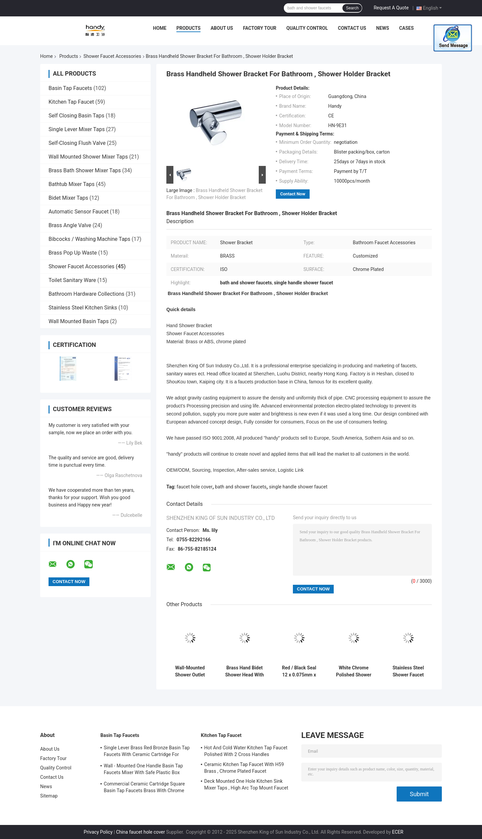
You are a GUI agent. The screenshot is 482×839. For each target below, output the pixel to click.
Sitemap (49, 796)
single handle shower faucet (298, 486)
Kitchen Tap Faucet (71, 102)
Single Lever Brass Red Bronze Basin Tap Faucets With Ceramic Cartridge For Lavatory (147, 752)
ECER (397, 832)
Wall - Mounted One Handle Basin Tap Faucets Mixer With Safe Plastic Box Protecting (143, 770)
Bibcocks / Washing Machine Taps (89, 239)
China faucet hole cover (140, 832)
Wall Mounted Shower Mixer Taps (88, 157)
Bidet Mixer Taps (68, 198)
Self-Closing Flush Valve (77, 143)
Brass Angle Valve (70, 225)
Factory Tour (259, 28)
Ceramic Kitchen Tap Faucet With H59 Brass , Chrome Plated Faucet (244, 768)
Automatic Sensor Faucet (78, 211)
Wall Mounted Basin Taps (79, 321)
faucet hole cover (195, 486)
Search (352, 8)
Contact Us (352, 28)
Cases (406, 28)
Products (188, 28)
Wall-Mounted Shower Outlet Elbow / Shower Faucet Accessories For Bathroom (190, 671)
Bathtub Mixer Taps (72, 184)
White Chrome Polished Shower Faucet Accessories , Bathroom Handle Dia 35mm (353, 671)
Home (159, 28)
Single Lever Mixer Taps (77, 129)
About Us (222, 28)
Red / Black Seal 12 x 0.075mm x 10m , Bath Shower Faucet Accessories (299, 671)
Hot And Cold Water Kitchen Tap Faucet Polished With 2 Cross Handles (246, 751)
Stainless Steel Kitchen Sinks (83, 307)
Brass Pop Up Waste (73, 253)
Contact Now (292, 193)
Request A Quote (391, 7)
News (382, 28)
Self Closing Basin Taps (76, 115)
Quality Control (307, 28)
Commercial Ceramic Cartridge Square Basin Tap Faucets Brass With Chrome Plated (144, 788)
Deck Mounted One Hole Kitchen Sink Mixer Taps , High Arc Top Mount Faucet (246, 784)
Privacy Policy (98, 832)
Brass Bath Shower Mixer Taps (85, 170)
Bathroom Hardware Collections (87, 294)
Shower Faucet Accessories (112, 56)
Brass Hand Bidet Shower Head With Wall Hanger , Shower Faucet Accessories (244, 671)
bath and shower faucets (240, 486)
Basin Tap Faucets (70, 88)
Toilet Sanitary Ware (72, 280)
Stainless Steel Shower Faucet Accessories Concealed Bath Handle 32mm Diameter (408, 671)
